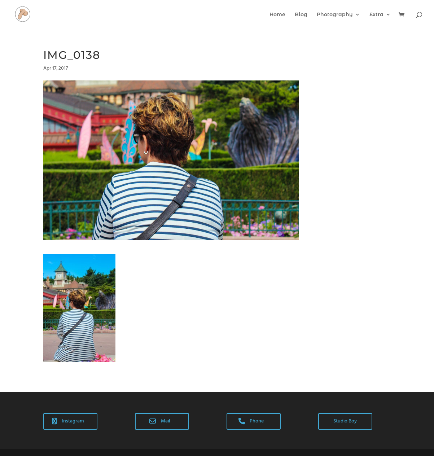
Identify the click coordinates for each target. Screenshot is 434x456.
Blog (301, 15)
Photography (335, 15)
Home (277, 15)
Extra (376, 15)
